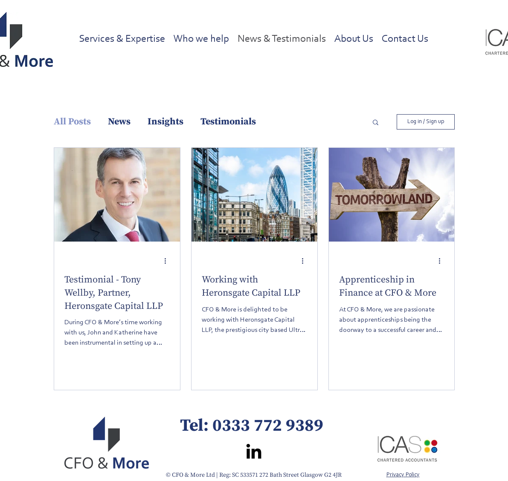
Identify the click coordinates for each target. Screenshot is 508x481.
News (119, 121)
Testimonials (228, 121)
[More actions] (168, 261)
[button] (376, 122)
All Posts (72, 121)
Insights (165, 121)
